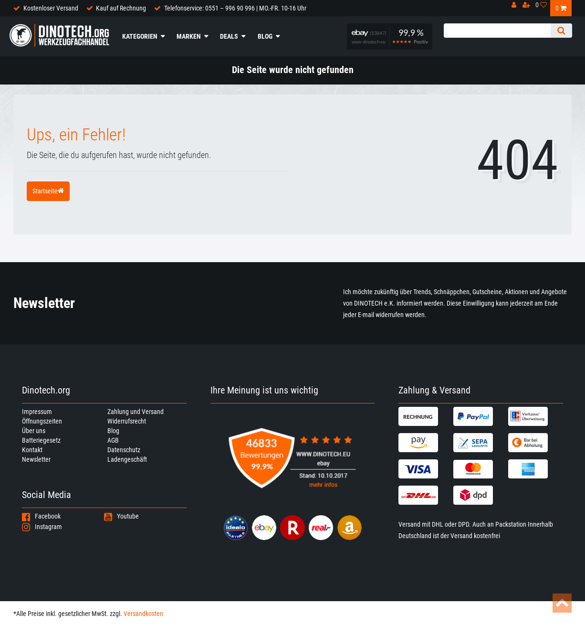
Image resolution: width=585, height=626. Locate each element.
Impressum (37, 411)
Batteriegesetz (41, 440)
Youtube (121, 516)
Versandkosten (143, 613)
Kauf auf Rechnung (121, 8)
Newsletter (36, 459)
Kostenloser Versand (50, 8)
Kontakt (32, 450)
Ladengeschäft (127, 459)
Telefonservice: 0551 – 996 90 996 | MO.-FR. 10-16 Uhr (235, 8)
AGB (113, 440)
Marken (189, 36)
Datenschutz (123, 450)
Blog (265, 36)
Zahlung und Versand (135, 411)
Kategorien (139, 36)
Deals (229, 36)
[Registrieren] (528, 7)
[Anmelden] (517, 7)
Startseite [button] (48, 191)
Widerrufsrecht (126, 421)
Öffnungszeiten (42, 421)
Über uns (33, 431)
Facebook (41, 516)
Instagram (42, 527)
